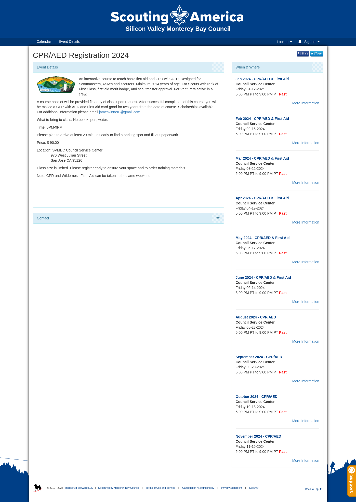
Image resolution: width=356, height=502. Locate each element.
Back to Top (313, 489)
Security (253, 487)
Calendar (44, 41)
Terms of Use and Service (160, 487)
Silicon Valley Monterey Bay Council (118, 487)
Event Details (69, 41)
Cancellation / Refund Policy (198, 487)
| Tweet (316, 53)
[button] (309, 42)
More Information (305, 103)
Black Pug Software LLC (79, 487)
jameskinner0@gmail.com (119, 112)
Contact (128, 218)
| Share (303, 53)
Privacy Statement (231, 487)
